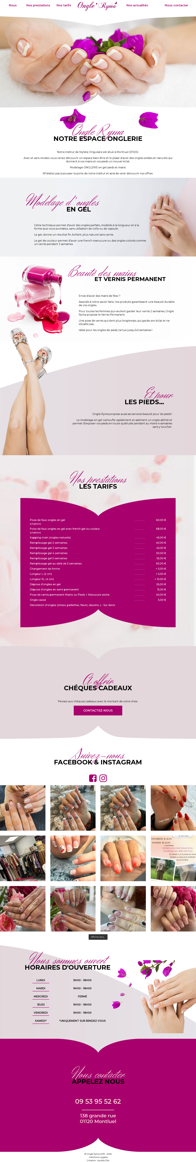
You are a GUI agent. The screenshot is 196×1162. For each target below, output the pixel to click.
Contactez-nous (98, 710)
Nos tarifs (63, 5)
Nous (13, 5)
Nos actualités (137, 5)
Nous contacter (176, 5)
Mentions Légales (98, 1157)
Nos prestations (38, 5)
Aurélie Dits (103, 1160)
